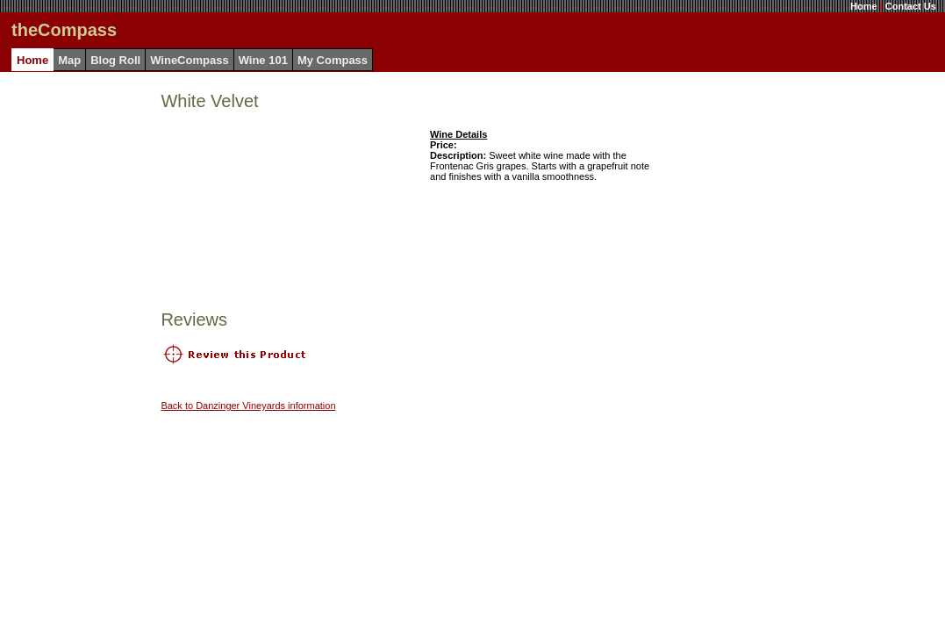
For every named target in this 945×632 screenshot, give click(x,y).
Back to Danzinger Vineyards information (248, 405)
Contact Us (910, 6)
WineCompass (189, 60)
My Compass (332, 60)
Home (863, 6)
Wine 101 (263, 60)
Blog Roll (115, 60)
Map (69, 60)
